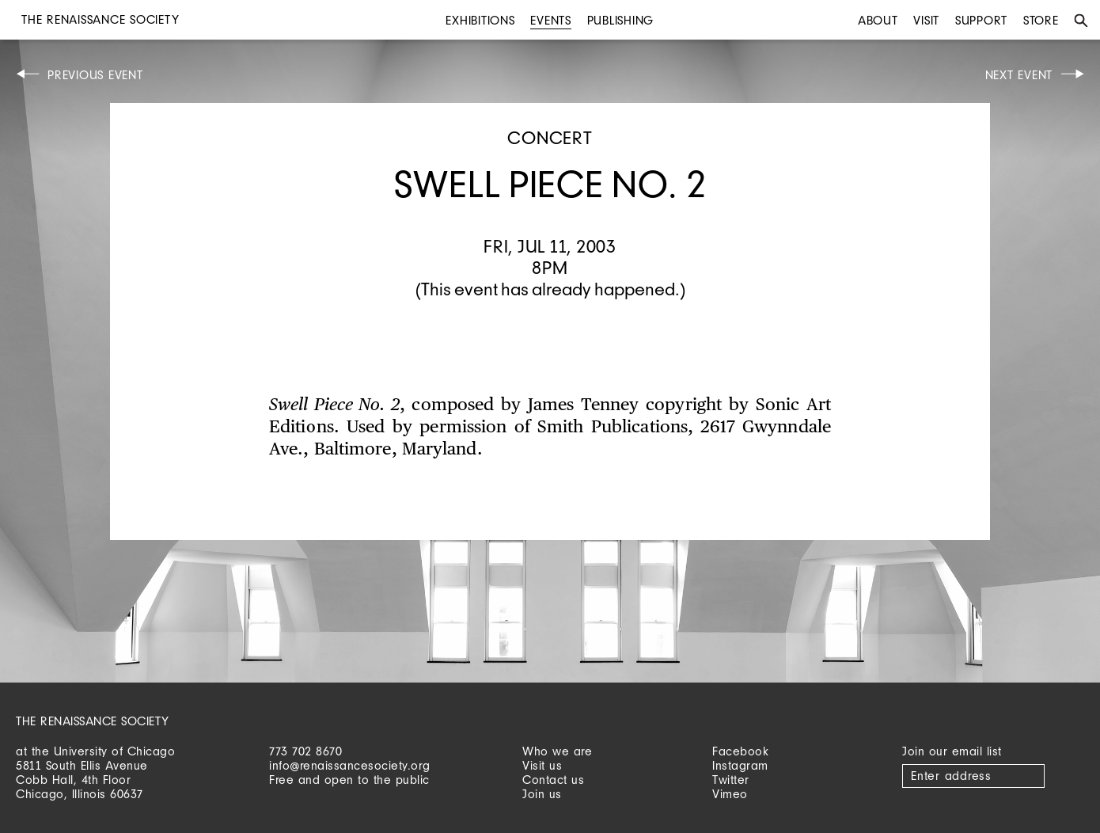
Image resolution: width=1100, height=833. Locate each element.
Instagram (740, 765)
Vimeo (730, 793)
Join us (542, 793)
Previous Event (95, 74)
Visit (926, 20)
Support (981, 20)
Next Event (1019, 74)
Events (550, 20)
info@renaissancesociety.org (350, 765)
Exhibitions (480, 20)
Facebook (740, 751)
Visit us (542, 765)
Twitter (730, 779)
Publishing (620, 20)
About (878, 20)
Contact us (553, 779)
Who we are (557, 751)
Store (1041, 20)
